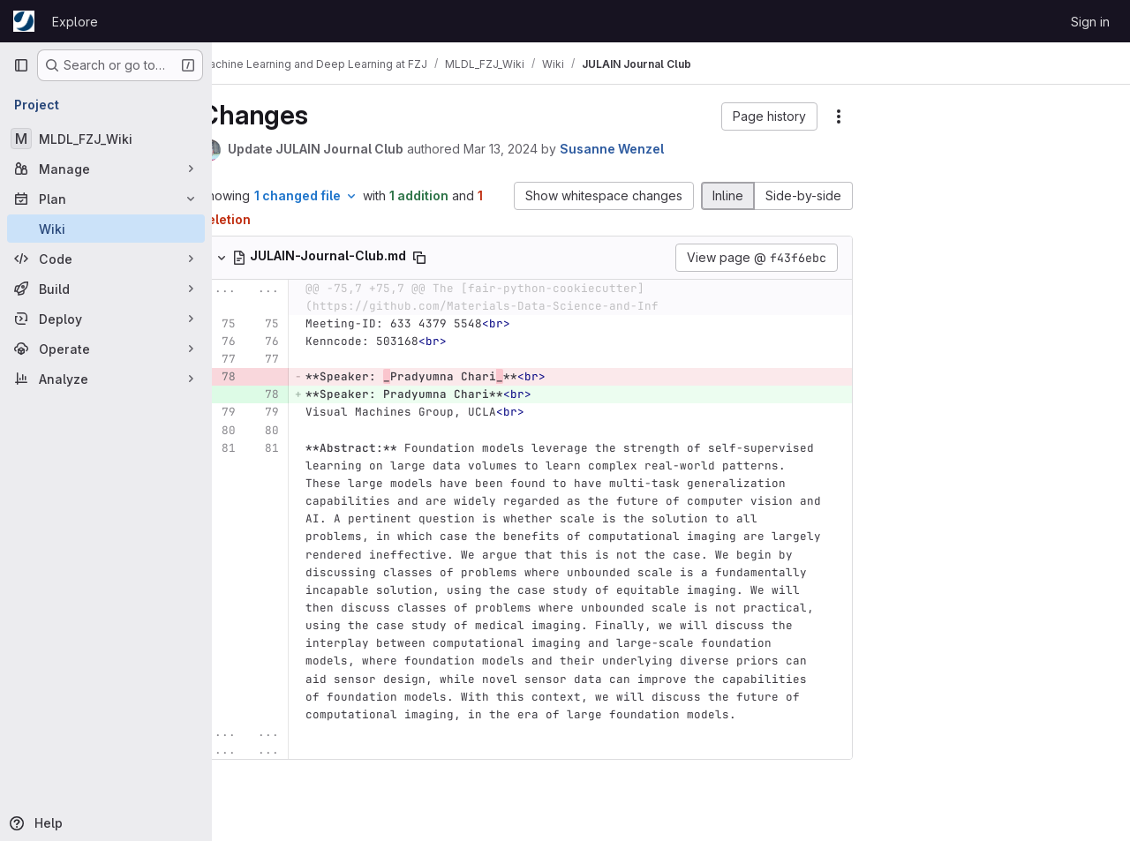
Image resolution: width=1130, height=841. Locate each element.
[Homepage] (24, 21)
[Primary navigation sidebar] (21, 65)
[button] (769, 116)
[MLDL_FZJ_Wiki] (106, 138)
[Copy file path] (452, 257)
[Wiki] (106, 228)
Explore (75, 21)
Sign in (1090, 21)
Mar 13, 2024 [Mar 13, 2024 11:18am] (534, 148)
